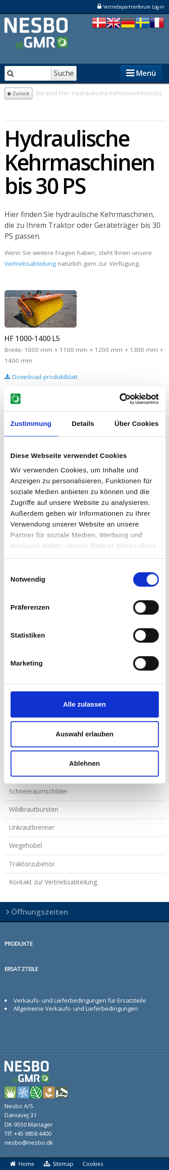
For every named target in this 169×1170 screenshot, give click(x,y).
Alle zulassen (84, 704)
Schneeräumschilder (38, 791)
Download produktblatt (41, 377)
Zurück (18, 93)
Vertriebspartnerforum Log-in (130, 6)
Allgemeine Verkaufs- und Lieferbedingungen (76, 1008)
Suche (64, 73)
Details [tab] (83, 423)
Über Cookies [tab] (136, 423)
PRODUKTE (18, 943)
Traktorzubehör (32, 864)
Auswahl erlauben (84, 734)
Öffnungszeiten (39, 911)
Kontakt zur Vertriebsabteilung (53, 882)
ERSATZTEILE (21, 969)
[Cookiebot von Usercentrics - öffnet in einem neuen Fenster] (120, 399)
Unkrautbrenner (32, 827)
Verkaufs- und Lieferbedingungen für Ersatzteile (80, 1000)
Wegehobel (25, 845)
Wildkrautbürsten (33, 809)
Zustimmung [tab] (30, 423)
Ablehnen (84, 763)
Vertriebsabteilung (30, 263)
